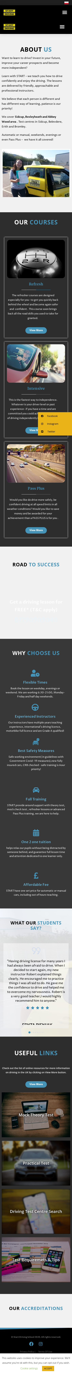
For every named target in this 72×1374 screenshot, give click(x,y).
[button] (65, 12)
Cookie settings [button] (29, 1368)
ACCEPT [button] (48, 1368)
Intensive (36, 389)
